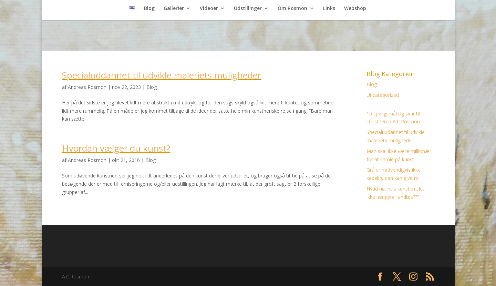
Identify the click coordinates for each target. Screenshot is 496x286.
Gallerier (174, 8)
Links (329, 8)
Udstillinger (248, 8)
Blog (149, 8)
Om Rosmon (292, 8)
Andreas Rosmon (87, 87)
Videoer (209, 8)
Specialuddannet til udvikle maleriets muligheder (161, 75)
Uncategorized (382, 95)
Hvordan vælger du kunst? (116, 148)
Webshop (355, 8)
